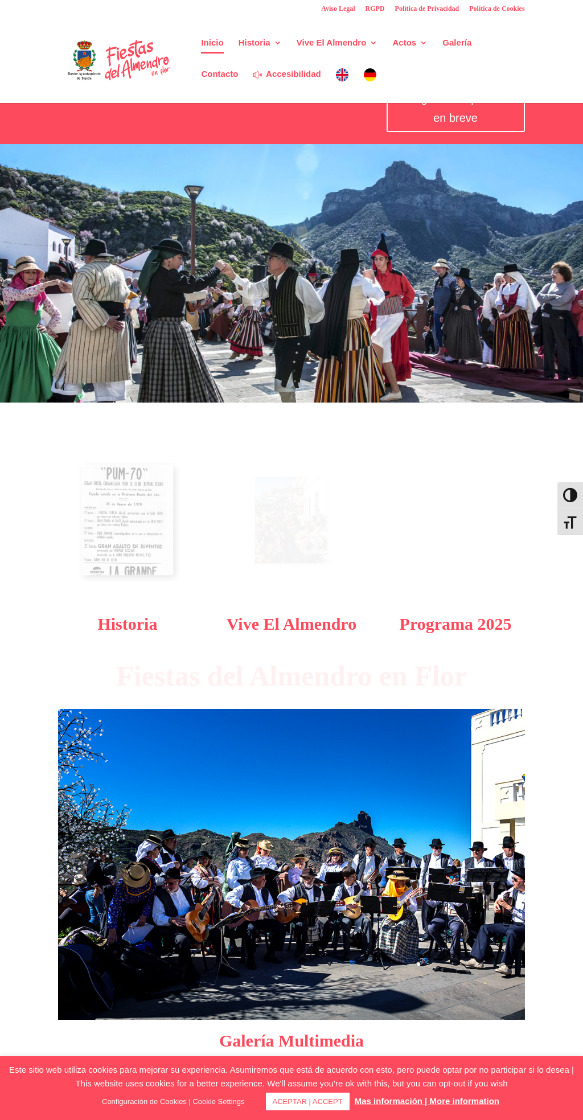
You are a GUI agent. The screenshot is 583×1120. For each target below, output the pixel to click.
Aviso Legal (338, 9)
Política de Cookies (496, 9)
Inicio (212, 43)
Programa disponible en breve (455, 108)
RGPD (375, 9)
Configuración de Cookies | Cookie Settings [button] (173, 1101)
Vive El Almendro (332, 43)
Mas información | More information (427, 1101)
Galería (456, 43)
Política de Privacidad (427, 9)
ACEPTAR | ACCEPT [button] (308, 1101)
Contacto (219, 74)
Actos (405, 43)
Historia (254, 43)
